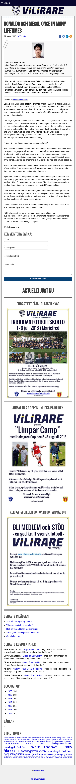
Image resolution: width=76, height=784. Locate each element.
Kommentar (9, 264)
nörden (42, 756)
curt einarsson (22, 738)
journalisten (68, 739)
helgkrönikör (8, 756)
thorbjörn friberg (56, 738)
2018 (9, 699)
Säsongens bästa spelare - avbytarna (23, 633)
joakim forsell (32, 754)
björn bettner (67, 757)
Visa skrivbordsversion (38, 779)
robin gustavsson (21, 741)
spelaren (60, 754)
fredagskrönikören (14, 754)
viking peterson (32, 739)
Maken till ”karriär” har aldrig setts (28, 669)
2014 (9, 713)
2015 (9, 710)
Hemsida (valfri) (11, 256)
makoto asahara (20, 100)
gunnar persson (23, 757)
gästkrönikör (41, 741)
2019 (9, 695)
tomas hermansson (55, 741)
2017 (9, 702)
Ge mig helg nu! (13, 636)
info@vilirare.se (39, 770)
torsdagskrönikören (34, 751)
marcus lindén (38, 743)
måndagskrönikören (60, 751)
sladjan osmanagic (10, 738)
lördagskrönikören (32, 756)
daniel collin (62, 756)
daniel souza (33, 757)
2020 (9, 691)
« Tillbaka (22, 36)
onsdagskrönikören (17, 747)
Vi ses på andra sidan (29, 649)
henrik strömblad (51, 756)
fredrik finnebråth (46, 747)
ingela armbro (58, 757)
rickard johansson (58, 739)
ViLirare (5, 3)
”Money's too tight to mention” (19, 625)
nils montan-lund (21, 739)
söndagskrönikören (45, 739)
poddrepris (41, 757)
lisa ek (15, 757)
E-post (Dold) (10, 247)
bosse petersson (33, 738)
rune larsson (49, 757)
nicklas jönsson (67, 738)
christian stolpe (9, 739)
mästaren (68, 741)
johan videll (31, 741)
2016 (9, 706)
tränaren (43, 754)
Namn (6, 239)
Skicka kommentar (38, 279)
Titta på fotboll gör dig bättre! (19, 622)
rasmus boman (44, 738)
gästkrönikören (14, 743)
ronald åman (68, 754)
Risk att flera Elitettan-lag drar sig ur (22, 629)
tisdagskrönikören (62, 743)
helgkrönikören (9, 741)
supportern (52, 754)
